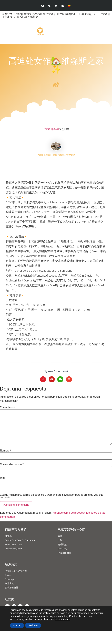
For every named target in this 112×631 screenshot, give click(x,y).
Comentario (7, 407)
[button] (106, 32)
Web (2, 478)
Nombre (5, 450)
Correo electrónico (12, 464)
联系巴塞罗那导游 (27, 16)
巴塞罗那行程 (87, 14)
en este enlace (62, 619)
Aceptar (17, 625)
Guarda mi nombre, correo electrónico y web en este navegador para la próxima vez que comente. (51, 496)
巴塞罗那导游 (51, 129)
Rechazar (33, 625)
